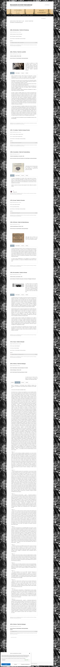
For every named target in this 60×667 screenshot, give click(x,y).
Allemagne (34, 193)
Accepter (6, 664)
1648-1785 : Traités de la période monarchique (27, 193)
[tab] (12, 73)
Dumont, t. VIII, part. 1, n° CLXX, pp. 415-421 (24, 354)
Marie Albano (18, 224)
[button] (29, 653)
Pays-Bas (11, 194)
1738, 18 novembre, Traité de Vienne (18, 272)
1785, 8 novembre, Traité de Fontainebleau (20, 152)
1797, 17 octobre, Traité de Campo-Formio (20, 130)
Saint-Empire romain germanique (16, 45)
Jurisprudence (24, 15)
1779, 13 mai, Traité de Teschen (17, 200)
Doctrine (28, 15)
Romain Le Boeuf (18, 132)
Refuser (15, 664)
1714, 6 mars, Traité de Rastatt (17, 341)
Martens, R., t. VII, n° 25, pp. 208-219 (24, 142)
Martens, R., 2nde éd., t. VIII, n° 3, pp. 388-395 (24, 42)
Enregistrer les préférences (25, 664)
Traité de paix (15, 193)
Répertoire (31, 15)
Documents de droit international (21, 5)
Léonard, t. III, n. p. (24, 631)
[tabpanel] (23, 97)
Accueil (9, 15)
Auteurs (47, 15)
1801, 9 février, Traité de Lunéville (18, 51)
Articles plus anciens (13, 637)
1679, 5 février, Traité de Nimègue (18, 363)
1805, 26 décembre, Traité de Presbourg (19, 30)
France (11, 45)
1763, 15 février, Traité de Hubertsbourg (19, 222)
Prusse (11, 266)
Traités (12, 15)
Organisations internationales (17, 15)
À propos (50, 15)
